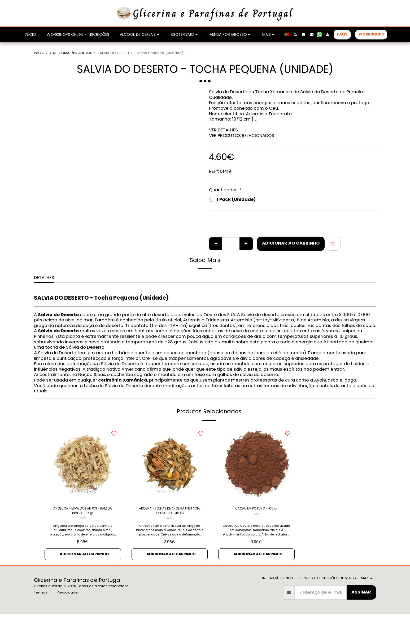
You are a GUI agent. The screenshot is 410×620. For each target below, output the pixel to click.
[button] (295, 34)
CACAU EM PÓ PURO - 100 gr (256, 509)
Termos (40, 598)
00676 (83, 522)
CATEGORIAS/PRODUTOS (71, 52)
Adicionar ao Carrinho (291, 243)
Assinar (361, 598)
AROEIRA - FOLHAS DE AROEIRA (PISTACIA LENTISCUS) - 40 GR (169, 512)
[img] (83, 464)
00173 (257, 515)
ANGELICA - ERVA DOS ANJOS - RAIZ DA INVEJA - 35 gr (82, 512)
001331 (170, 522)
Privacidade (67, 598)
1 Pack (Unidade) (232, 199)
